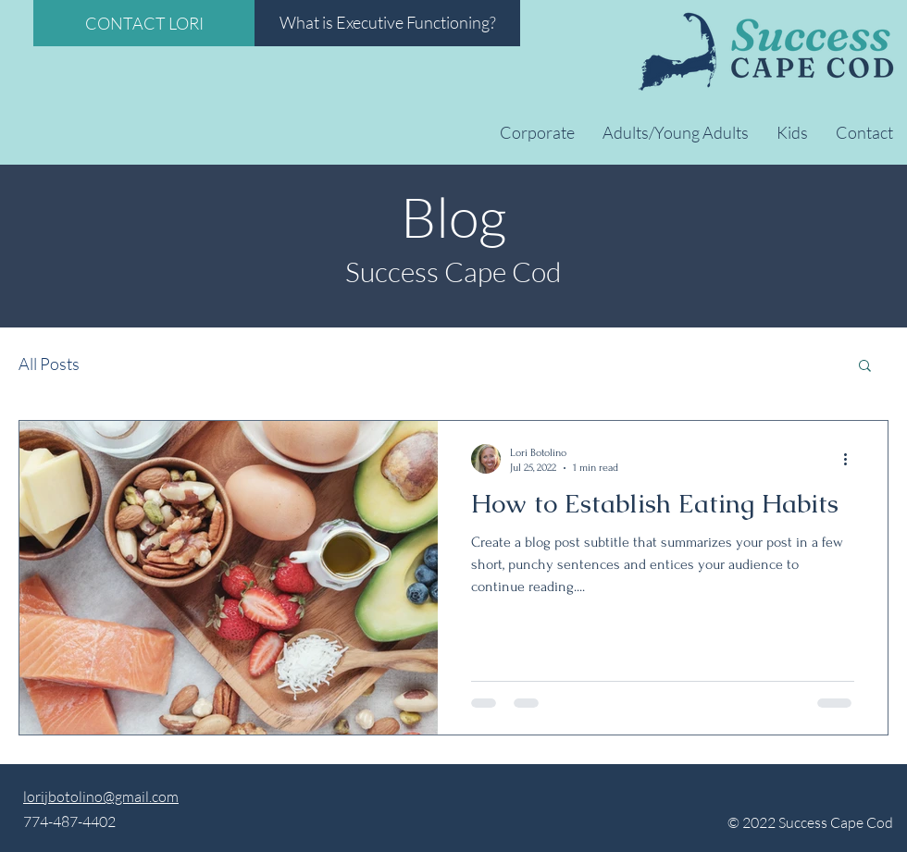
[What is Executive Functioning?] (387, 23)
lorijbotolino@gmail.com (101, 796)
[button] (865, 367)
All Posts (49, 363)
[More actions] (851, 459)
